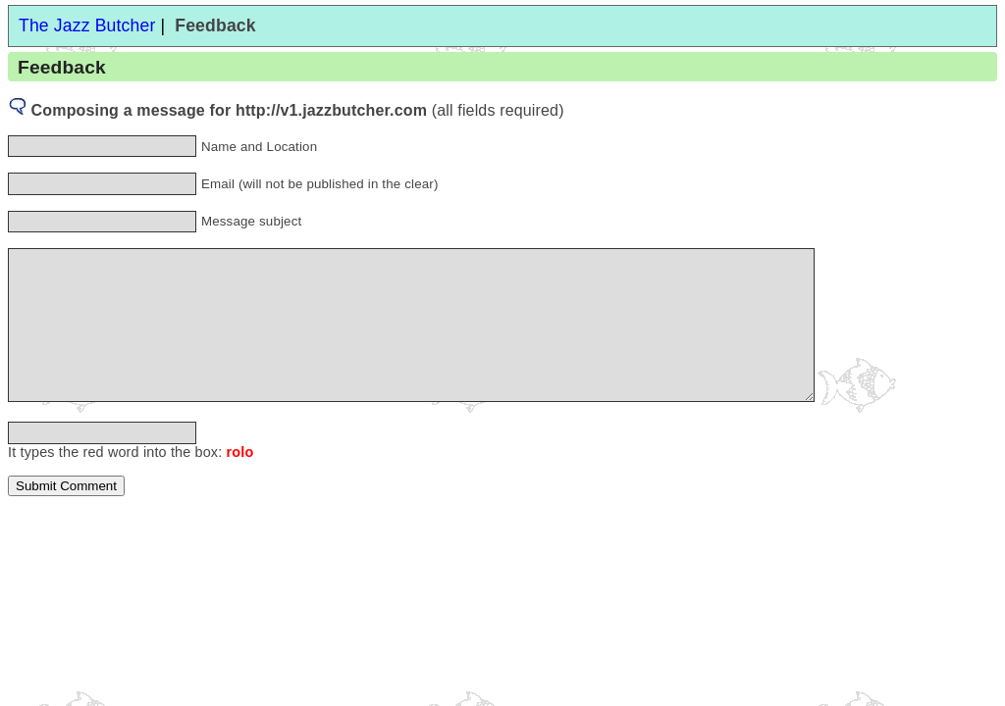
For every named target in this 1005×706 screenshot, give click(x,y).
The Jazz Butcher (87, 25)
